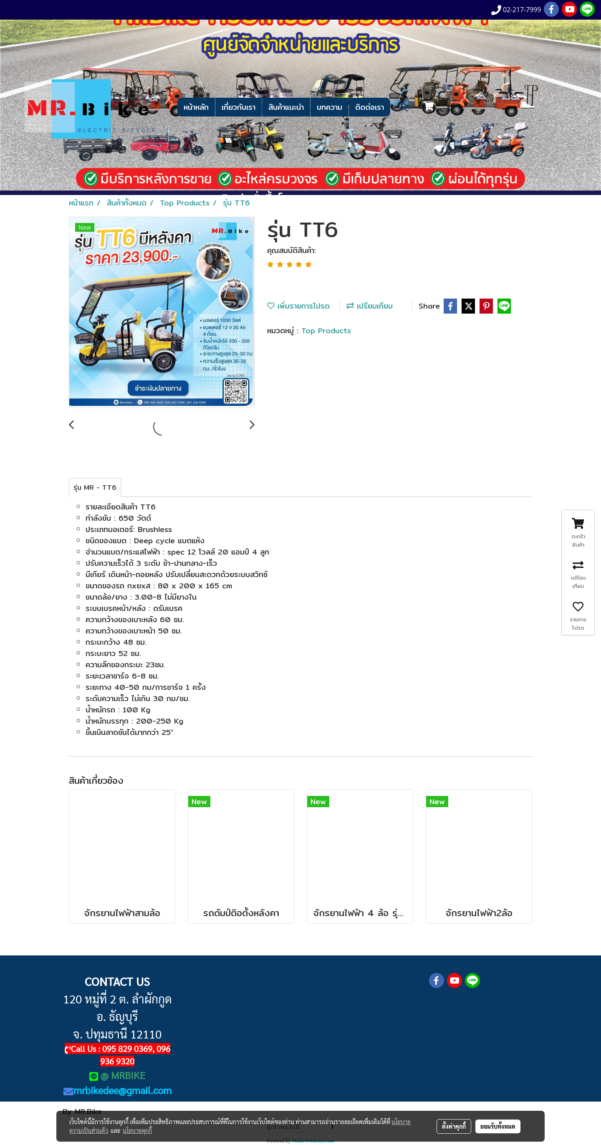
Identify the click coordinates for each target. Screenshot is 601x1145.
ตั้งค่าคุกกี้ (454, 1126)
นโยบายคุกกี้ (137, 1130)
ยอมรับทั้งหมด (497, 1126)
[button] (403, 107)
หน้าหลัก (196, 107)
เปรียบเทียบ (369, 306)
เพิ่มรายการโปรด (298, 306)
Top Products (326, 330)
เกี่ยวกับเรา (238, 107)
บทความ (329, 107)
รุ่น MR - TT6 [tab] (94, 487)
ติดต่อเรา (369, 107)
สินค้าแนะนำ (286, 107)
